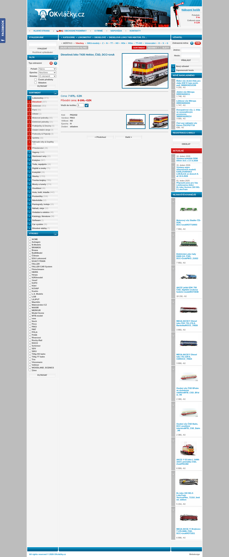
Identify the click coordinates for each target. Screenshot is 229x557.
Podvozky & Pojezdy (43, 134)
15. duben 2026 (188, 170)
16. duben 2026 (187, 158)
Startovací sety (41, 156)
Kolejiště (38, 172)
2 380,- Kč (189, 419)
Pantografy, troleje (43, 204)
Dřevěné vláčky (41, 228)
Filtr (32, 57)
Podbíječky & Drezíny (43, 126)
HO (117, 43)
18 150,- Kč (189, 281)
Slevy (165, 48)
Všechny (80, 43)
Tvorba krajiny (41, 180)
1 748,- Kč (185, 94)
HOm (130, 43)
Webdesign (194, 554)
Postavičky (40, 196)
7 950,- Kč (189, 214)
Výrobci (33, 233)
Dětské (37, 114)
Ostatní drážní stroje (42, 130)
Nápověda (116, 31)
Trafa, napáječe (41, 164)
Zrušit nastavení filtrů (73, 48)
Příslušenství (40, 148)
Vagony (38, 152)
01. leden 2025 (188, 185)
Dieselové (39, 102)
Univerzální (150, 43)
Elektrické (39, 106)
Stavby (38, 176)
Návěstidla (39, 200)
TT (111, 43)
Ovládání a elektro (43, 212)
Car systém (39, 224)
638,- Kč (187, 125)
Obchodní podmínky (75, 31)
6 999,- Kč (189, 453)
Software (38, 220)
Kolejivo (38, 160)
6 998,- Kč (189, 523)
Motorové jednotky (42, 118)
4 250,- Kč (189, 84)
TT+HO (139, 43)
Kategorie (69, 37)
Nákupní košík (191, 9)
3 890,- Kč (189, 348)
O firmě (98, 31)
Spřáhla (37, 138)
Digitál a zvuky (41, 168)
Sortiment (35, 93)
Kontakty (135, 31)
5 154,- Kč (189, 488)
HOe (123, 43)
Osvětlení (38, 188)
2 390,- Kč (189, 383)
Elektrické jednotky (42, 122)
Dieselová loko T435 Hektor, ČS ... (128, 37)
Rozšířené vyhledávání (43, 52)
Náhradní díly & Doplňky (43, 143)
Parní (36, 110)
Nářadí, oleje (40, 208)
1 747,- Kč (186, 103)
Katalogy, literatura (43, 216)
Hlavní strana (42, 31)
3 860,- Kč (189, 315)
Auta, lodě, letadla (43, 192)
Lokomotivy (40, 98)
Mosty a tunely (41, 184)
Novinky (153, 48)
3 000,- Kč (188, 114)
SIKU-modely (93, 43)
